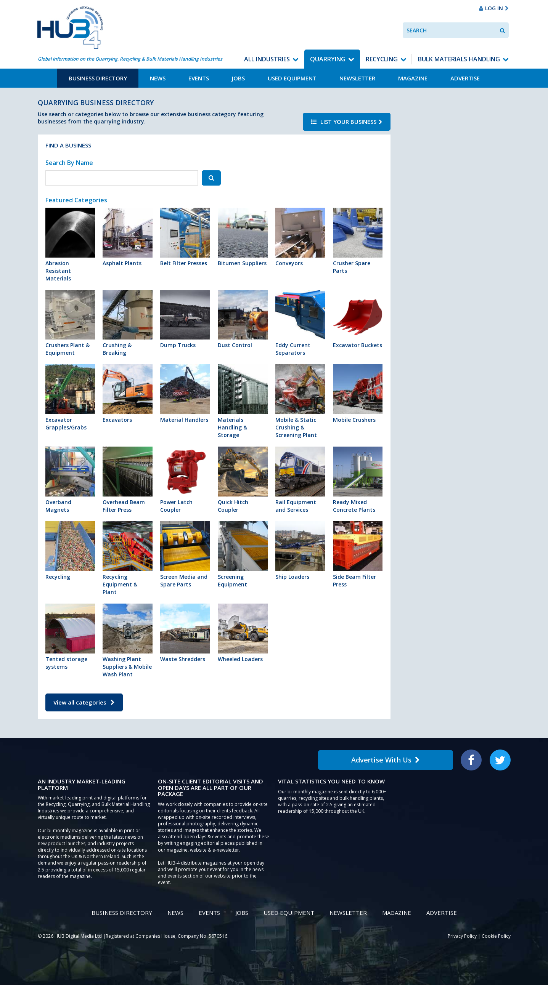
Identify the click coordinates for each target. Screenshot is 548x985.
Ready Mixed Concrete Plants (358, 480)
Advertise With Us (385, 759)
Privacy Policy (462, 936)
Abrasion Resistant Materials (70, 245)
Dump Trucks (185, 319)
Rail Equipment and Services (300, 480)
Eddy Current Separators (300, 323)
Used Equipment (292, 78)
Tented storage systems (70, 637)
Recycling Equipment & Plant (128, 558)
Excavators (128, 393)
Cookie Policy (496, 936)
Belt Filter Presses (185, 237)
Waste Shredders (185, 633)
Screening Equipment (243, 554)
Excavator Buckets (358, 319)
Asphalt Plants (128, 237)
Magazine (412, 78)
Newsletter (357, 78)
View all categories (84, 702)
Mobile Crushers (358, 393)
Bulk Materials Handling (459, 59)
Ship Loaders (300, 550)
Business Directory (98, 78)
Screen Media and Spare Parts (185, 554)
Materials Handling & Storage (243, 401)
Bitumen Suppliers (243, 237)
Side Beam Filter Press (358, 554)
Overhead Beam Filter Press (128, 480)
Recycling (382, 59)
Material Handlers (185, 393)
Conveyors (300, 237)
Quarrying (328, 59)
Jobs (238, 78)
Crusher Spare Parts (358, 241)
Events (198, 78)
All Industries (267, 59)
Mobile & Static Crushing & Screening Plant (300, 401)
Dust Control (243, 319)
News (158, 78)
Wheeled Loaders (243, 633)
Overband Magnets (70, 480)
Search (417, 30)
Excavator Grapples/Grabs (70, 397)
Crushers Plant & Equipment (70, 323)
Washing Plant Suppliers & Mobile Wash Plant (128, 641)
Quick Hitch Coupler (243, 480)
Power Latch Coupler (185, 480)
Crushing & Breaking (128, 323)
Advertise (465, 78)
